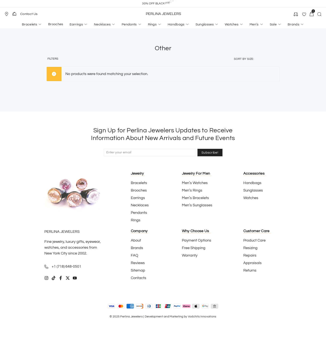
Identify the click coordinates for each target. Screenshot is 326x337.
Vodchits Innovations (202, 316)
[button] (8, 14)
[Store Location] (6, 14)
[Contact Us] (14, 14)
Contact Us (28, 14)
